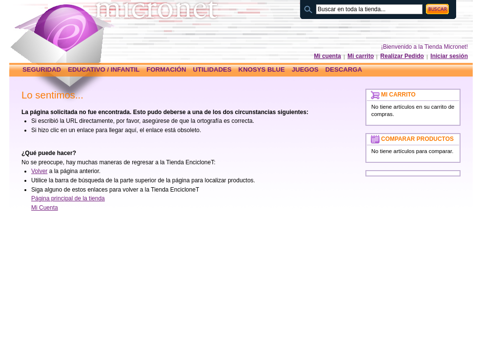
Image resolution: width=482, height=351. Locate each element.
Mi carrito (360, 56)
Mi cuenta (327, 56)
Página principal (69, 28)
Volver (39, 171)
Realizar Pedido (402, 56)
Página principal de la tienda (68, 198)
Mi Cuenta (44, 207)
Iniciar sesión (449, 56)
